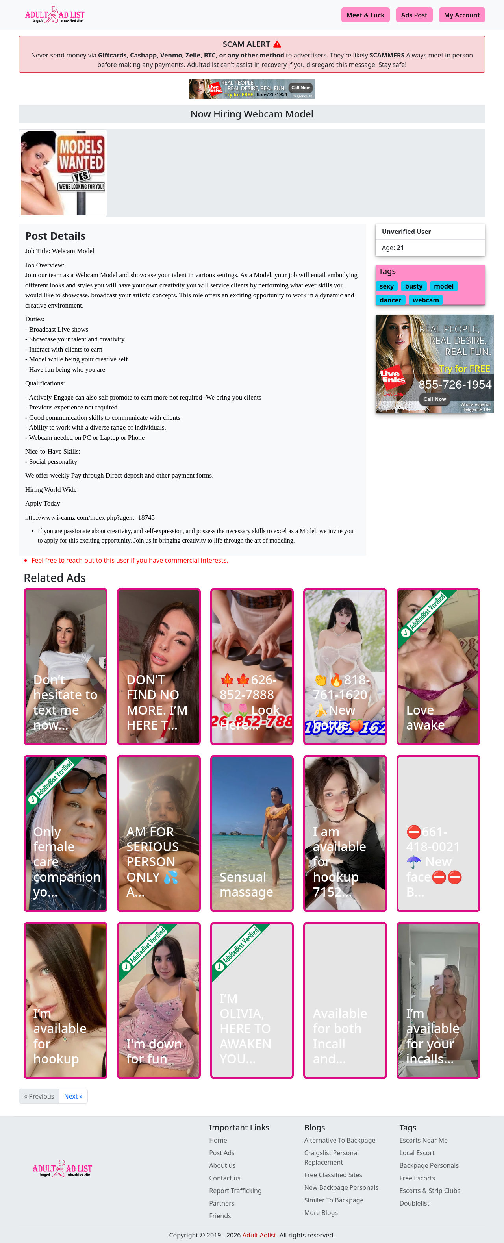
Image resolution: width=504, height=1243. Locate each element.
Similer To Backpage (334, 1200)
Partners (221, 1203)
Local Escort (416, 1153)
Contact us (225, 1178)
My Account (462, 15)
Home (218, 1140)
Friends (220, 1216)
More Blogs (321, 1212)
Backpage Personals (429, 1165)
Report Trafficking (235, 1190)
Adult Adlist (259, 1235)
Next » (73, 1096)
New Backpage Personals (341, 1187)
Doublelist (414, 1203)
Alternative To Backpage (340, 1140)
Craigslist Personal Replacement (331, 1158)
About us (222, 1165)
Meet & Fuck (365, 15)
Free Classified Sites (333, 1175)
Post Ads (222, 1153)
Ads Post (414, 15)
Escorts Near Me (423, 1140)
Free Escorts (417, 1178)
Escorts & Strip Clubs (429, 1190)
